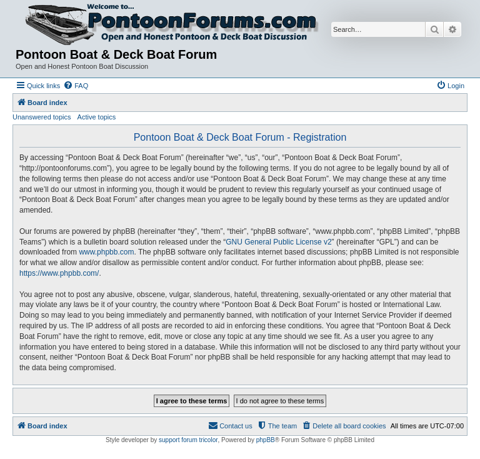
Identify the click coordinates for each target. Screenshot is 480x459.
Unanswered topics (41, 117)
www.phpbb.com (106, 252)
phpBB (265, 439)
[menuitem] (75, 85)
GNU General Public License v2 (278, 242)
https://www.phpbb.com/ (59, 273)
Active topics (97, 117)
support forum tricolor (188, 439)
